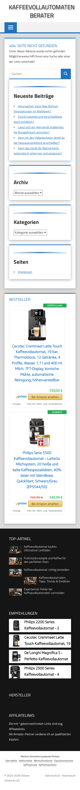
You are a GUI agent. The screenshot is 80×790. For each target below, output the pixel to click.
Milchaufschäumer (43, 760)
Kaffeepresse (30, 764)
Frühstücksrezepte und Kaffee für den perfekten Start (45, 560)
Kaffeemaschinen (48, 764)
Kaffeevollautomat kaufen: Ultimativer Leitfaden (40, 548)
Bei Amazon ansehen (45, 397)
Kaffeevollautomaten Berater (42, 11)
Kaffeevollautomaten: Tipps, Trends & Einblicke (54, 579)
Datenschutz (52, 775)
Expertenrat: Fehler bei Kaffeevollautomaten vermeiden (44, 591)
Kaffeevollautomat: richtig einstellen (46, 569)
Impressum (25, 272)
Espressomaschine (63, 760)
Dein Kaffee (11, 760)
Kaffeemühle (25, 760)
